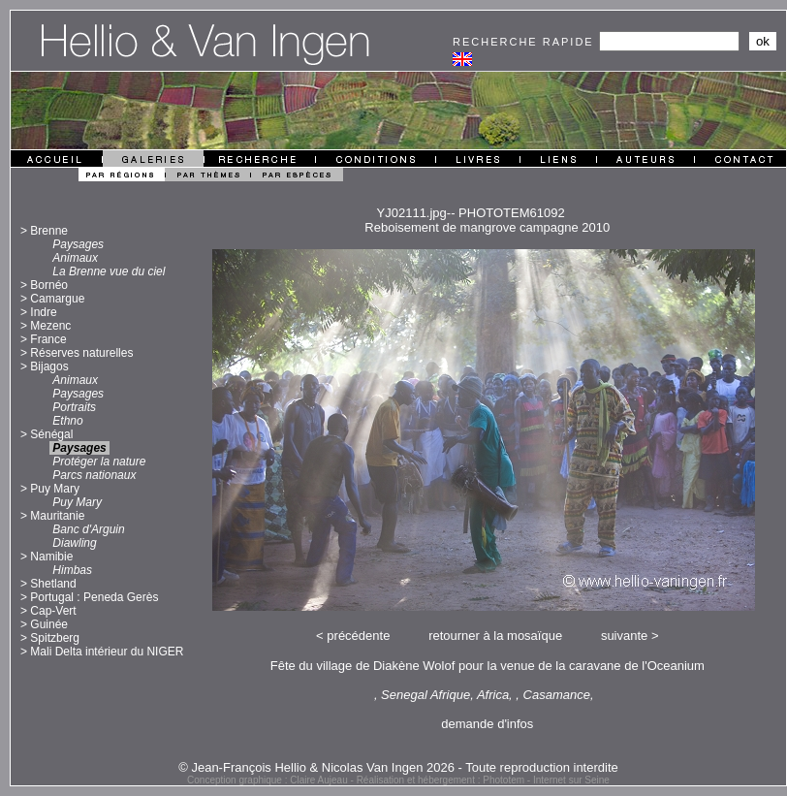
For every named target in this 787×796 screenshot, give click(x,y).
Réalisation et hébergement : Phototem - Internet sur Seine (483, 780)
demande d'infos (487, 723)
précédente (358, 635)
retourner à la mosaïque (495, 635)
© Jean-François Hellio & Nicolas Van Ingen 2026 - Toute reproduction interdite (398, 767)
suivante (624, 635)
